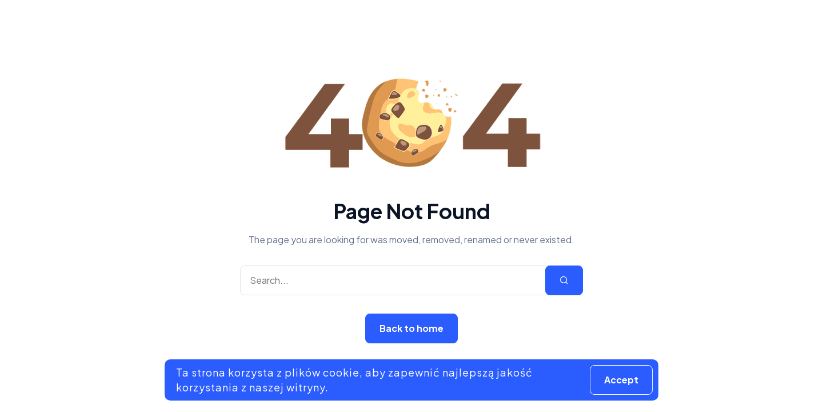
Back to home (411, 328)
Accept (621, 380)
